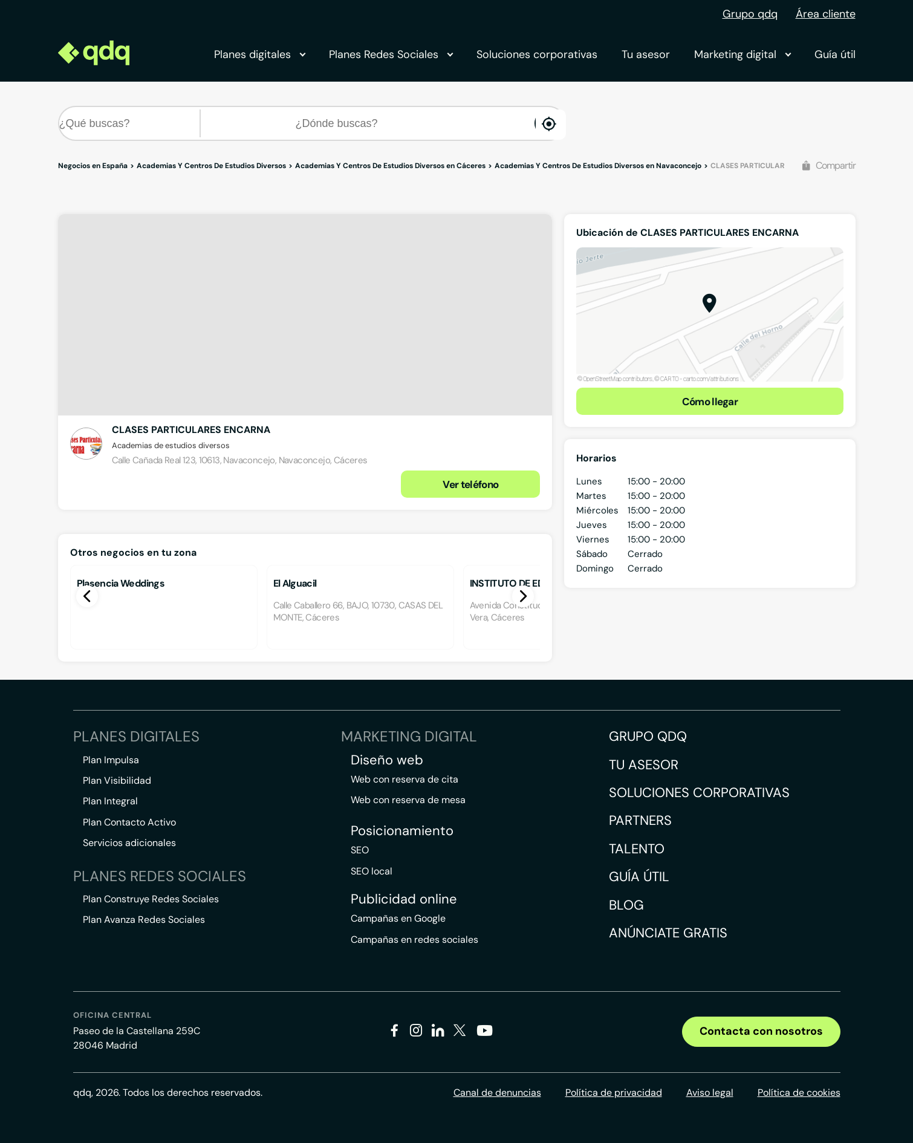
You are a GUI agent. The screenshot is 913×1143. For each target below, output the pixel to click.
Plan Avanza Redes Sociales (144, 919)
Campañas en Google (398, 918)
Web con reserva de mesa (408, 799)
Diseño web (387, 760)
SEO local (371, 871)
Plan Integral (110, 801)
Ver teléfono (470, 484)
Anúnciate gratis (668, 933)
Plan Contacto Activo (129, 822)
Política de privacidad (613, 1092)
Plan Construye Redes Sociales (151, 899)
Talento (636, 849)
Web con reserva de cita (404, 779)
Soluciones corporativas (536, 54)
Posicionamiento (402, 831)
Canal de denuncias (497, 1092)
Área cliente (826, 14)
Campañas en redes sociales (414, 939)
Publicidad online (404, 899)
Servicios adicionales (129, 842)
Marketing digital (742, 54)
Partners (640, 820)
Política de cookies (799, 1092)
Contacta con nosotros (761, 1031)
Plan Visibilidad (117, 780)
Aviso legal (709, 1092)
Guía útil (835, 54)
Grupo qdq (750, 14)
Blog (626, 905)
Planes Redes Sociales (390, 54)
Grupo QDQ (648, 736)
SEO (360, 850)
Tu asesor (646, 54)
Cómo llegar (710, 401)
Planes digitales (259, 54)
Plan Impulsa (111, 760)
